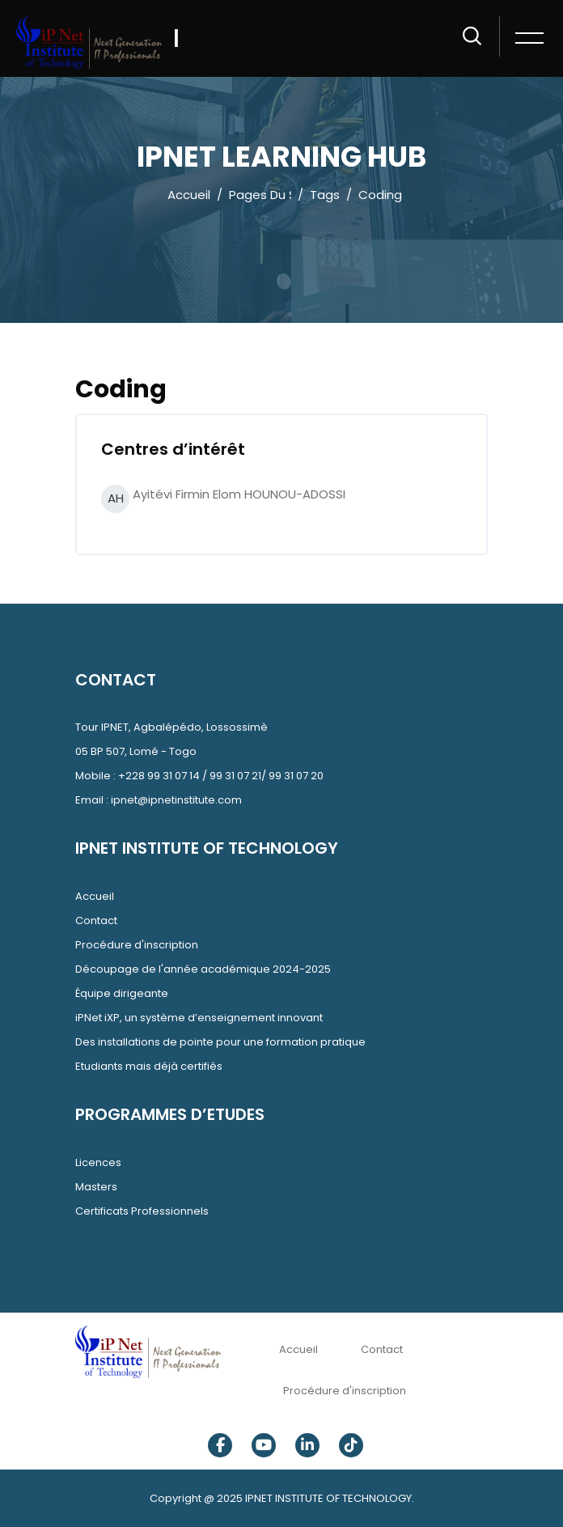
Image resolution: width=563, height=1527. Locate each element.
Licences (98, 1162)
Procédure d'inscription (136, 944)
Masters (96, 1186)
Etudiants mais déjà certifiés (148, 1066)
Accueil (188, 194)
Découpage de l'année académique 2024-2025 (203, 969)
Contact (96, 920)
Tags (325, 194)
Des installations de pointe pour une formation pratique (220, 1042)
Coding (380, 194)
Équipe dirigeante (121, 993)
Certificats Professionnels (142, 1211)
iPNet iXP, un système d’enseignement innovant (199, 1017)
